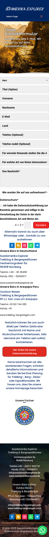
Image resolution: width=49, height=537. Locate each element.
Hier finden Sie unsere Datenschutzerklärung (25, 351)
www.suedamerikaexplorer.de (24, 476)
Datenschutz (12, 531)
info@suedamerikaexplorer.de (24, 472)
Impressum (27, 531)
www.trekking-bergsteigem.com (24, 508)
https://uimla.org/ (15, 430)
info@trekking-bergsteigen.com (24, 505)
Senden (41, 225)
